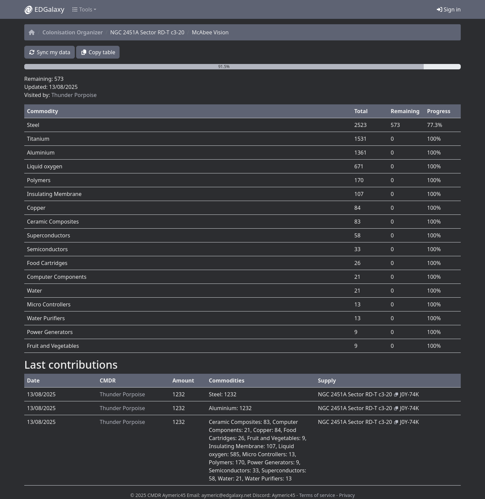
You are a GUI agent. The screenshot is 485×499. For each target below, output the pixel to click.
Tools (82, 9)
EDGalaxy (44, 9)
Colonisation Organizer (72, 32)
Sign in (449, 9)
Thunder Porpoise (74, 95)
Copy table (98, 52)
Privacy (347, 495)
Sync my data (49, 52)
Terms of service (317, 495)
